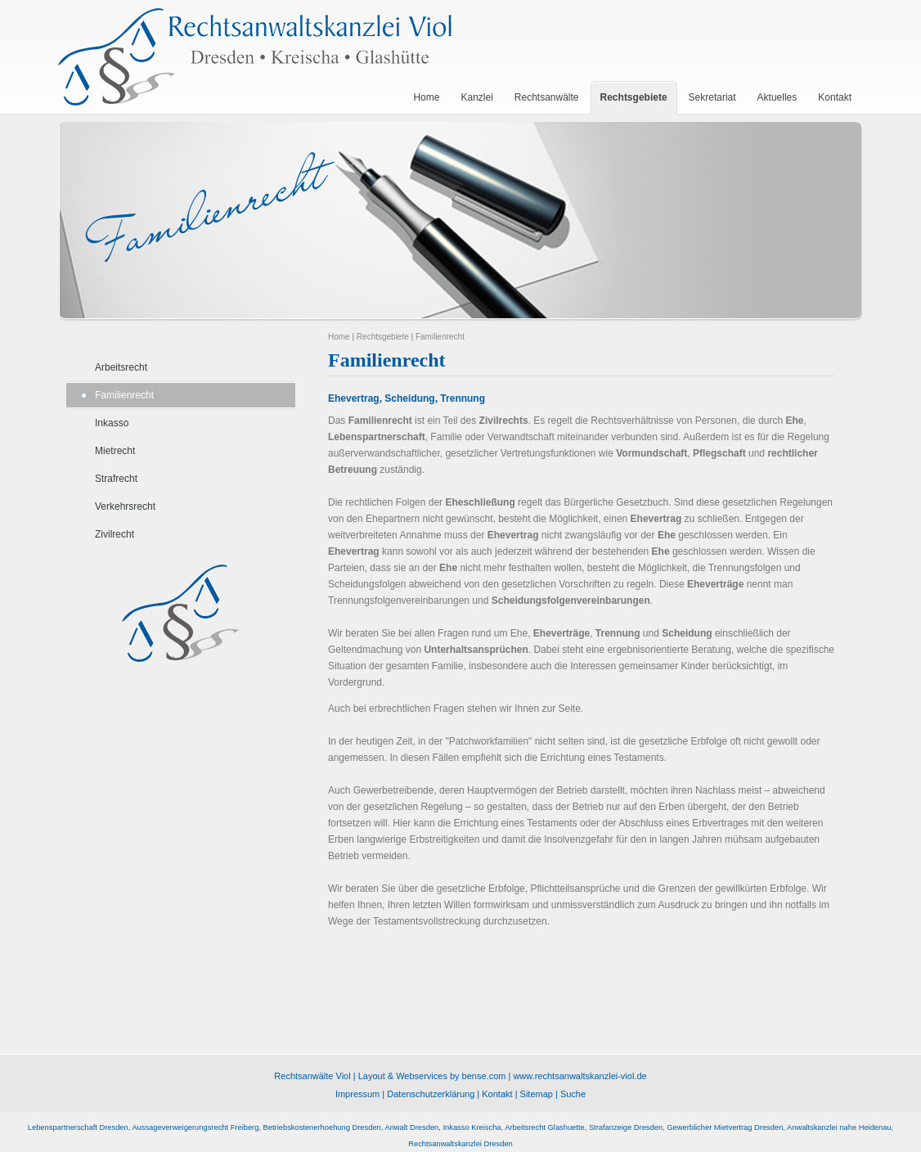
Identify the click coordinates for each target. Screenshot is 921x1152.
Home (339, 336)
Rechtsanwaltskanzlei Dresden (460, 1144)
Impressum (357, 1094)
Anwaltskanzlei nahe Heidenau (839, 1127)
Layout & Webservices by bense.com (432, 1076)
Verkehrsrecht (125, 506)
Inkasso (111, 423)
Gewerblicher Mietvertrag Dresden (725, 1127)
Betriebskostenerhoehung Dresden (322, 1127)
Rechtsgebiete (383, 336)
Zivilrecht (114, 534)
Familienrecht (124, 395)
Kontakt (497, 1094)
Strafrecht (116, 478)
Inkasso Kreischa (472, 1127)
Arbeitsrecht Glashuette (544, 1127)
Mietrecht (115, 451)
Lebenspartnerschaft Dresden (78, 1127)
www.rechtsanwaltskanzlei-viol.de (579, 1076)
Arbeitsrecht (121, 367)
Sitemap (536, 1094)
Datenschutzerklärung (430, 1094)
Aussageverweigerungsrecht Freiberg (195, 1127)
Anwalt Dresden (411, 1127)
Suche (573, 1094)
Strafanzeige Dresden (626, 1127)
